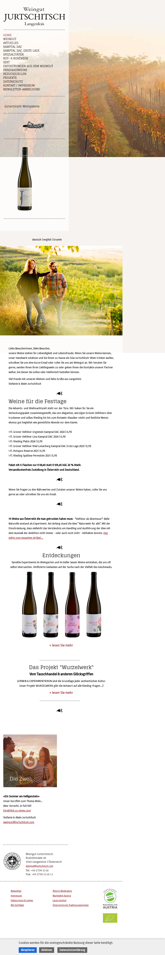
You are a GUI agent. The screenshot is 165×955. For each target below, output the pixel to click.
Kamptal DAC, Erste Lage (21, 50)
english (47, 239)
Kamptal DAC (12, 46)
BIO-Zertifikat (17, 905)
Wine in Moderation (62, 891)
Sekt (6, 62)
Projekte (10, 77)
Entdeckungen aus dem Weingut (28, 66)
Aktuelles (10, 42)
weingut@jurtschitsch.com (18, 822)
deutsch (36, 239)
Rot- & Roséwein (15, 58)
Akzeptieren (28, 950)
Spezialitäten (13, 54)
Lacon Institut (59, 900)
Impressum (16, 895)
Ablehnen (46, 950)
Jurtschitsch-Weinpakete (22, 106)
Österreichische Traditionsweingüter (71, 905)
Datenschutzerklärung (72, 950)
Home (7, 35)
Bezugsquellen (14, 73)
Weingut (9, 39)
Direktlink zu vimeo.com (17, 810)
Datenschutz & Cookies (22, 900)
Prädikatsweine (15, 70)
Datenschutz (13, 81)
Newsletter (16, 891)
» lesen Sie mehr (61, 645)
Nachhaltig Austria (62, 895)
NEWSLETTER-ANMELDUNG (21, 89)
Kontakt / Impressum (19, 85)
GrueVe (57, 239)
